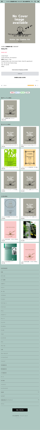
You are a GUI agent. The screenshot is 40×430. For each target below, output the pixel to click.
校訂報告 (3, 380)
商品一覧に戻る (20, 410)
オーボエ (3, 291)
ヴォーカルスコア (4, 353)
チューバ (2, 318)
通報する (37, 80)
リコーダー (3, 322)
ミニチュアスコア (4, 357)
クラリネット (3, 295)
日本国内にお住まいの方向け (20, 77)
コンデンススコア (4, 388)
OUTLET (3, 396)
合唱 (2, 349)
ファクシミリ (3, 384)
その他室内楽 (4, 372)
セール (2, 376)
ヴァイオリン (3, 326)
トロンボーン (3, 314)
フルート (2, 287)
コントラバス (3, 337)
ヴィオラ (2, 330)
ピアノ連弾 (3, 279)
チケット (2, 403)
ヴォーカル (3, 345)
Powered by (20, 417)
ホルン (2, 310)
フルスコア (3, 361)
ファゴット (3, 299)
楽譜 (2, 272)
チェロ (2, 334)
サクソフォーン (4, 303)
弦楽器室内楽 (4, 365)
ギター (2, 341)
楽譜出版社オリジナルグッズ (6, 400)
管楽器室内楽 (4, 369)
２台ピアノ (3, 283)
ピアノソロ (3, 275)
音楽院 (2, 392)
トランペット (3, 306)
